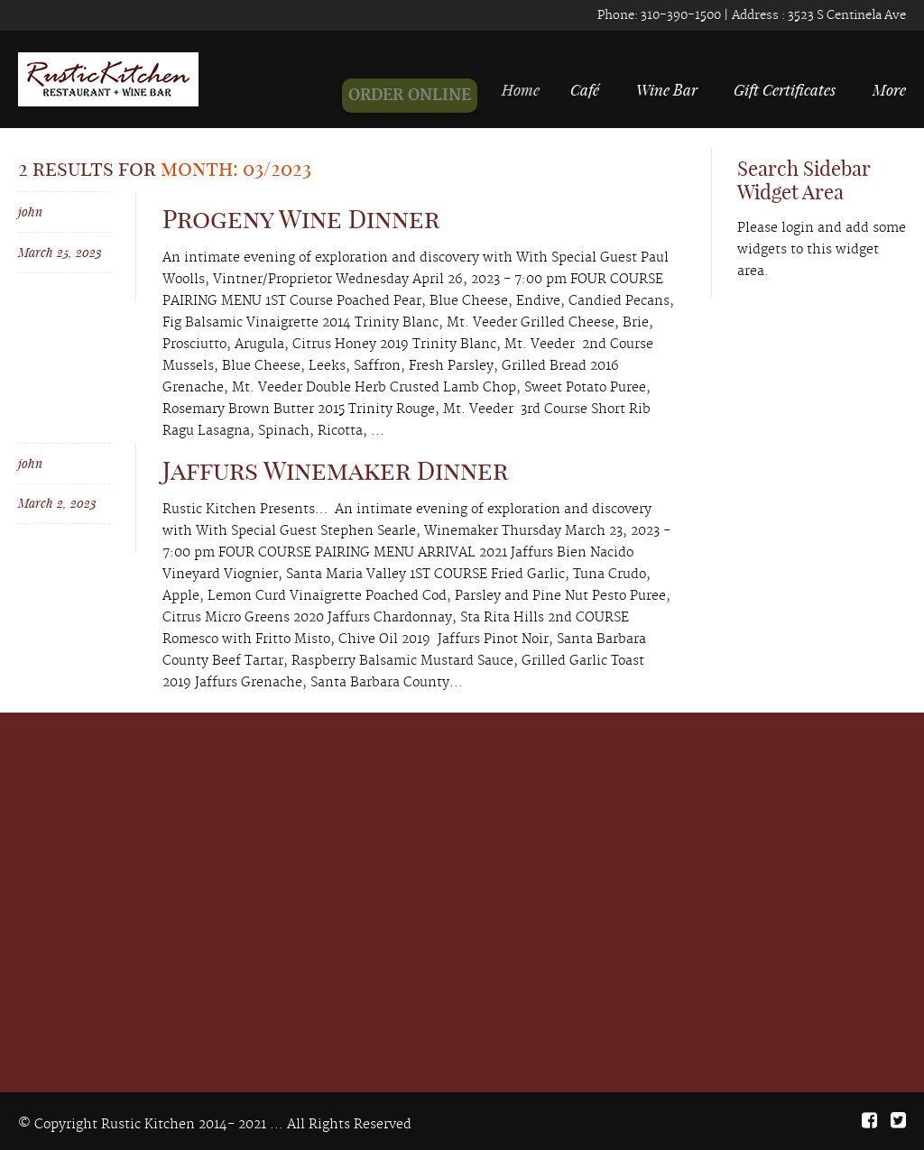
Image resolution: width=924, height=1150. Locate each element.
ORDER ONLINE (420, 96)
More (889, 89)
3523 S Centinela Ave (845, 15)
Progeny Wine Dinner (300, 219)
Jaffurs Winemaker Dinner (335, 470)
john (30, 211)
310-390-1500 (679, 15)
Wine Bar (667, 89)
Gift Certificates (785, 89)
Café (588, 89)
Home (531, 89)
